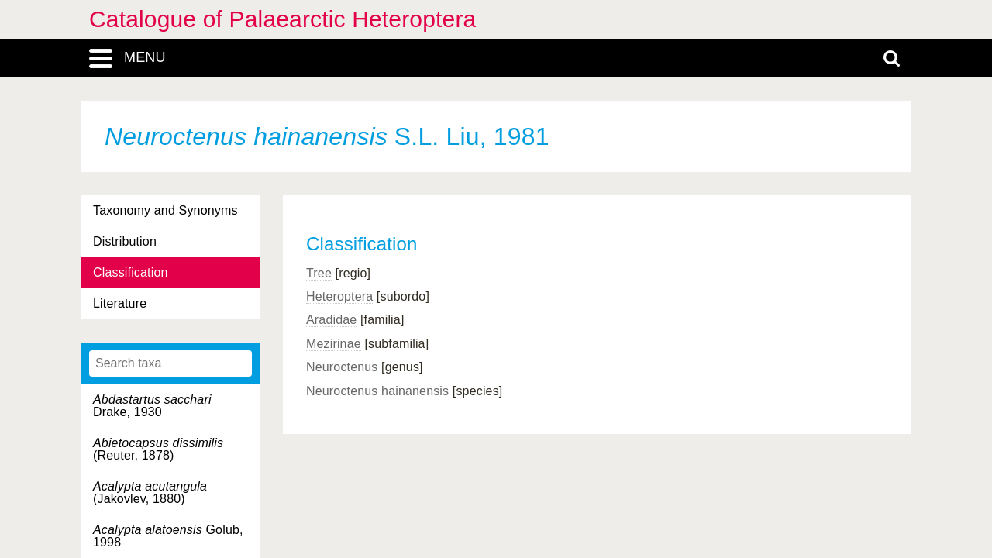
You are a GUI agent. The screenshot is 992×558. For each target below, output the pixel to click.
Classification (130, 272)
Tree (319, 273)
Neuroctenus (341, 367)
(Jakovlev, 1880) (150, 492)
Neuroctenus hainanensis (377, 391)
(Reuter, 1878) (158, 449)
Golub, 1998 (168, 536)
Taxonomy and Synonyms (165, 210)
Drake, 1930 (152, 405)
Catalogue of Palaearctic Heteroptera (282, 19)
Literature (119, 303)
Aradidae (331, 319)
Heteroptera (339, 296)
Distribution (125, 241)
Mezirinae (333, 343)
